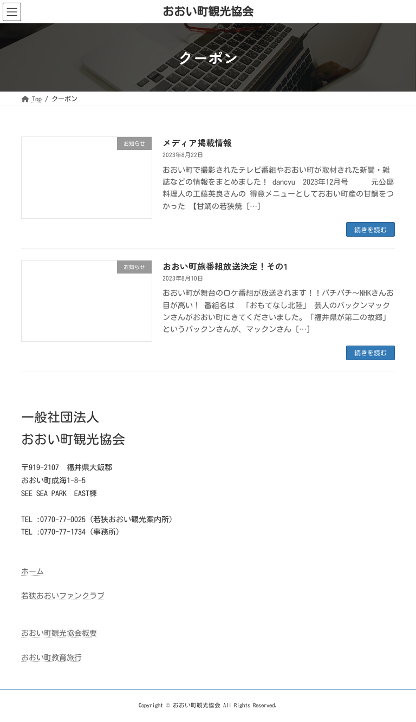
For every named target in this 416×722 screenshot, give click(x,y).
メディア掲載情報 (197, 142)
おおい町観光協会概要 (59, 633)
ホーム (32, 571)
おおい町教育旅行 (51, 657)
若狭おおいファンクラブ (63, 596)
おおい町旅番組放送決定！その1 (225, 265)
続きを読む (370, 229)
